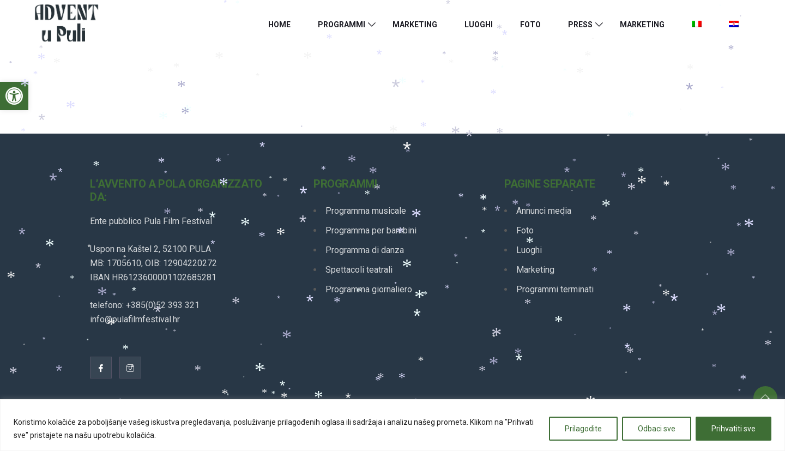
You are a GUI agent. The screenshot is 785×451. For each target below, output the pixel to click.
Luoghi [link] (478, 24)
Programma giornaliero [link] (368, 289)
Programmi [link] (341, 24)
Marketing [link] (414, 24)
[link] (14, 96)
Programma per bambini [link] (370, 230)
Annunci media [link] (543, 211)
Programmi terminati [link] (555, 289)
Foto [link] (530, 24)
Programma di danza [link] (364, 250)
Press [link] (580, 24)
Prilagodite (583, 428)
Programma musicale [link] (365, 211)
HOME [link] (279, 24)
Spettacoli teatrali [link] (358, 269)
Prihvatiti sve (733, 428)
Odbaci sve (656, 428)
